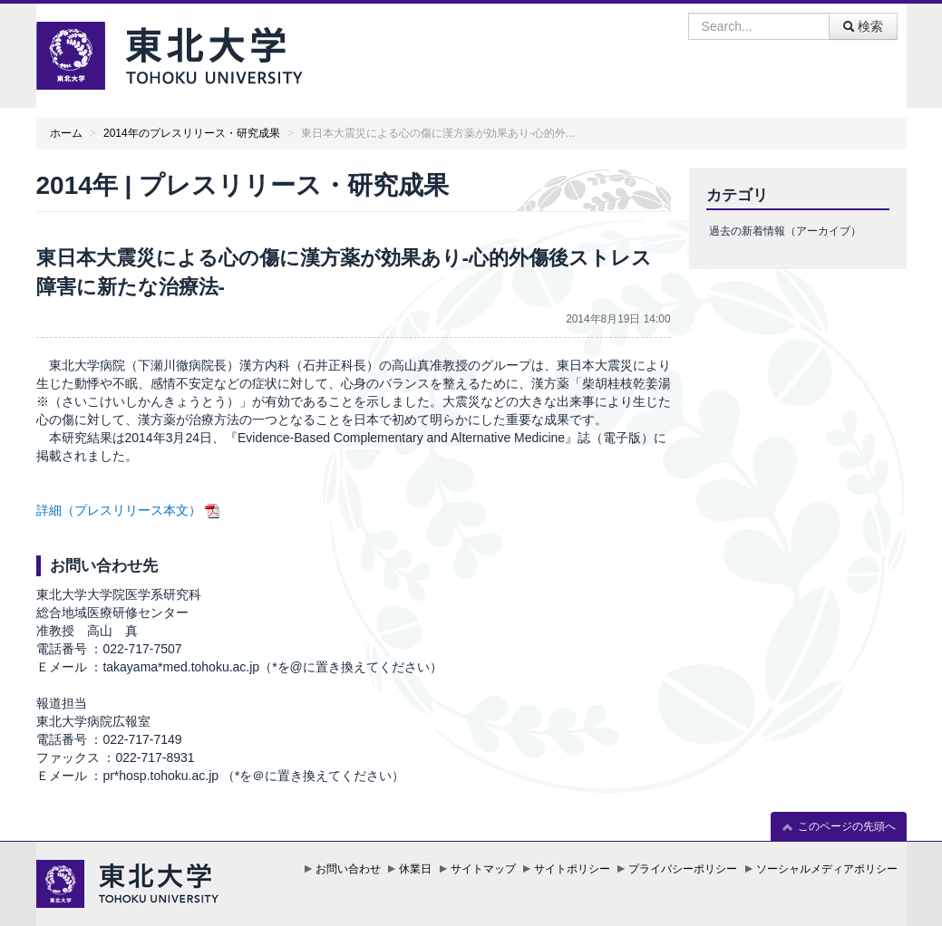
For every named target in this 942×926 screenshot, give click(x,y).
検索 (863, 26)
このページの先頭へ (838, 827)
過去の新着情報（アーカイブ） (785, 231)
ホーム (66, 133)
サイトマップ (483, 869)
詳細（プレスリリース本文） (118, 510)
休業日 (415, 869)
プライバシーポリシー (682, 869)
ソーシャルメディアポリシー (827, 869)
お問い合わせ (348, 869)
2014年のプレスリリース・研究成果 (191, 133)
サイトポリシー (572, 869)
